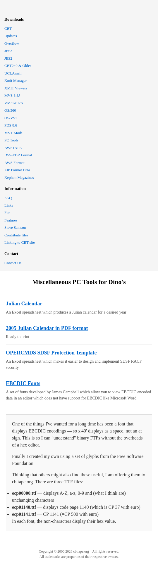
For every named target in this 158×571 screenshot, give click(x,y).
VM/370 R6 (13, 103)
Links (8, 205)
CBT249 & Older (17, 65)
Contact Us (12, 263)
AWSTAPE (13, 148)
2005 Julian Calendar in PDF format (47, 328)
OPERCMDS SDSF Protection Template (51, 353)
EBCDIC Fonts (23, 383)
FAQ (8, 197)
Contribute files (16, 235)
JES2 (8, 58)
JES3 (8, 51)
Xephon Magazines (19, 177)
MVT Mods (13, 133)
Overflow (11, 43)
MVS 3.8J (12, 95)
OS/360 (10, 110)
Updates (10, 36)
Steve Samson (15, 227)
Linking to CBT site (19, 242)
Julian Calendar (24, 304)
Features (10, 220)
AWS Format (14, 162)
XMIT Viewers (16, 88)
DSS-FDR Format (18, 155)
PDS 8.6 (10, 125)
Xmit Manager (15, 80)
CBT (8, 28)
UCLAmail (13, 73)
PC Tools (11, 140)
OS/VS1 (10, 118)
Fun (7, 212)
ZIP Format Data (17, 170)
